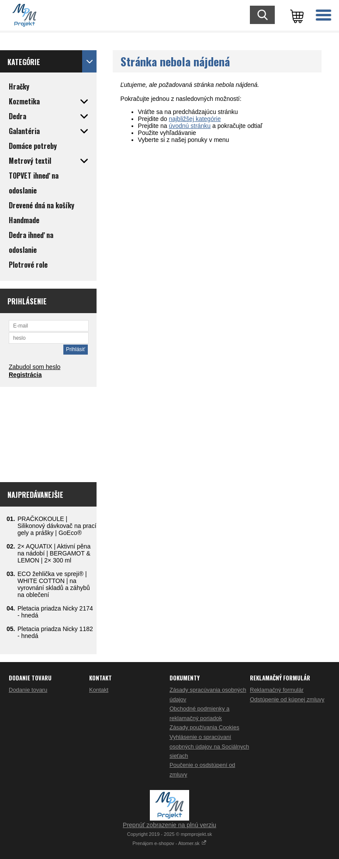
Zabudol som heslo (34, 366)
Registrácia (25, 374)
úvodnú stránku (190, 125)
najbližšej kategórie (195, 118)
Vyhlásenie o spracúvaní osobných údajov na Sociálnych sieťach (209, 746)
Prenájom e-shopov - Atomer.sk (169, 843)
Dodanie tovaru (28, 690)
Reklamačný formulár (277, 690)
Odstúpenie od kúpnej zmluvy (287, 699)
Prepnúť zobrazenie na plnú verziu (169, 824)
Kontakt (98, 690)
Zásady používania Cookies (204, 727)
